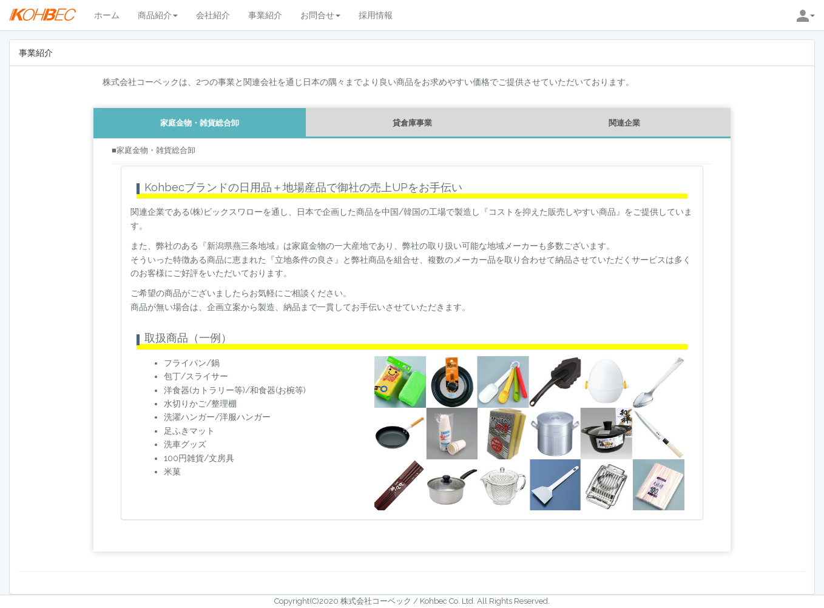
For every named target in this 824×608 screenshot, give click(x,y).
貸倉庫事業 (412, 122)
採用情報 (376, 15)
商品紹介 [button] (158, 15)
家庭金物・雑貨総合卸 (199, 122)
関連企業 (624, 122)
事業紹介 (265, 15)
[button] (806, 15)
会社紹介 (213, 15)
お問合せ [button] (320, 15)
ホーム (107, 15)
